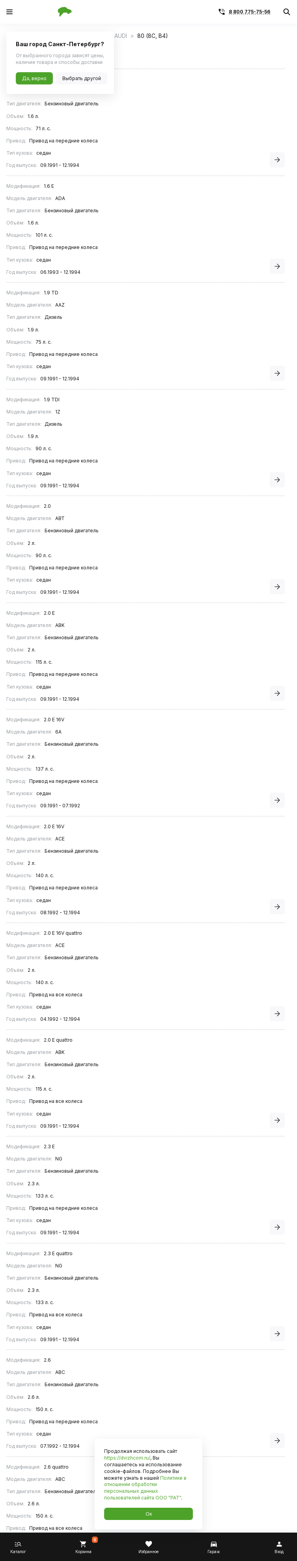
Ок (149, 1514)
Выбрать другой (81, 78)
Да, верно (34, 78)
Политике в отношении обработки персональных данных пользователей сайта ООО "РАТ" (145, 1488)
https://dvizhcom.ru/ (127, 1458)
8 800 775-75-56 (249, 12)
